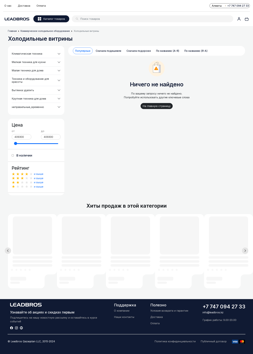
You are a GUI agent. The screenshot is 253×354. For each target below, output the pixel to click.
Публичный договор (214, 341)
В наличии (24, 155)
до (42, 131)
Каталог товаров (51, 19)
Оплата (41, 5)
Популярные (82, 50)
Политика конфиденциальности (175, 341)
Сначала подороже (138, 50)
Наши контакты (124, 317)
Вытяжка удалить (23, 90)
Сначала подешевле (108, 50)
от (13, 131)
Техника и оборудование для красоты (30, 80)
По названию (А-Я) (167, 50)
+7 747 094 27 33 (238, 5)
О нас (8, 5)
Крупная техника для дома (29, 98)
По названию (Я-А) (195, 50)
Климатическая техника (27, 53)
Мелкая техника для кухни (29, 62)
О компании (121, 310)
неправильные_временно (28, 107)
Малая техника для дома (27, 70)
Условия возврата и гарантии (169, 310)
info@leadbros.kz (213, 312)
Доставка (24, 5)
